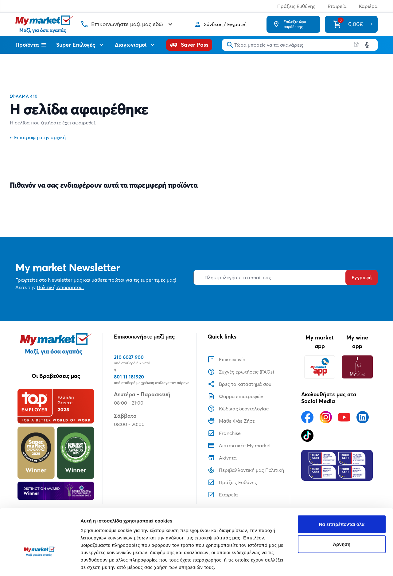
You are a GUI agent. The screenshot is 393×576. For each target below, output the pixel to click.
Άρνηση (341, 507)
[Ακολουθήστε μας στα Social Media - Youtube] (344, 417)
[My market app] (319, 366)
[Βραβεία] (56, 444)
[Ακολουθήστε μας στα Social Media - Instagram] (326, 417)
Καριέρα (368, 6)
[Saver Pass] (189, 45)
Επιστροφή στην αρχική (38, 137)
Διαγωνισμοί (135, 45)
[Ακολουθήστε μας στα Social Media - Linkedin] (362, 417)
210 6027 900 (129, 357)
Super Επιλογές (80, 45)
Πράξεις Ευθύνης (296, 6)
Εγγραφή (362, 277)
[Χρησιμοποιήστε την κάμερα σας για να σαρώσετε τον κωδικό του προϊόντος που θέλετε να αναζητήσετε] (356, 44)
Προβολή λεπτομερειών (106, 563)
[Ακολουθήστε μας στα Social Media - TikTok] (307, 435)
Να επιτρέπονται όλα (342, 486)
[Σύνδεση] (220, 24)
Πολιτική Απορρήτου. (60, 287)
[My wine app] (357, 366)
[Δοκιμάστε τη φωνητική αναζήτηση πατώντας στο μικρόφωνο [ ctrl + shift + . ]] (367, 44)
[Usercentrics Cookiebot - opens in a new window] (40, 564)
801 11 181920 (129, 377)
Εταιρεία (337, 6)
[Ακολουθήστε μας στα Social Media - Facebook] (307, 417)
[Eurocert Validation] (337, 465)
